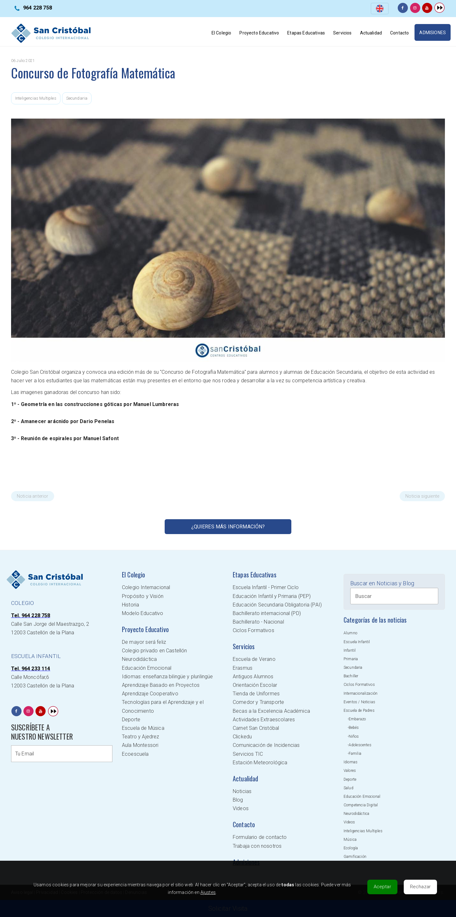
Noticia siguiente (422, 496)
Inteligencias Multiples (35, 98)
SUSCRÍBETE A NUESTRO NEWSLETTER (42, 732)
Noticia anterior (32, 496)
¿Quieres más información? (228, 527)
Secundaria (77, 98)
